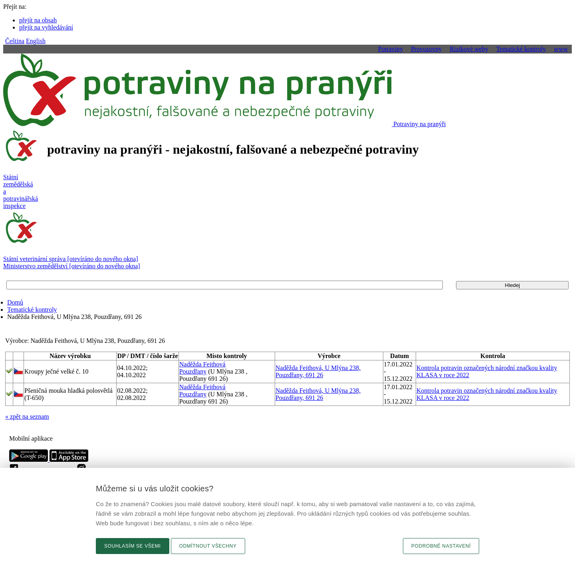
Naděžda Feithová (202, 364)
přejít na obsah (38, 20)
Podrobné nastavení (441, 546)
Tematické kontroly (32, 309)
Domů (15, 302)
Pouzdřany (192, 371)
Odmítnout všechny (208, 546)
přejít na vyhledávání (46, 27)
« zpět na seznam (27, 416)
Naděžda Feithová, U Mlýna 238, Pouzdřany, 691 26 (318, 371)
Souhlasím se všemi (132, 546)
